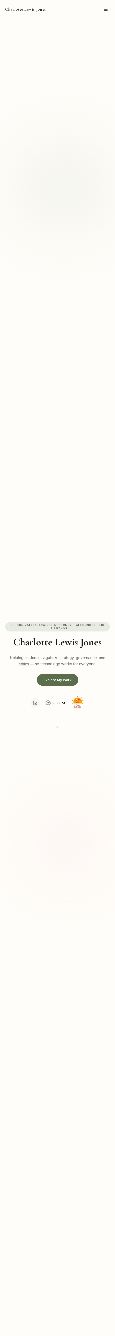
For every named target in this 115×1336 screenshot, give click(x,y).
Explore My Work (58, 680)
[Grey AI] (55, 703)
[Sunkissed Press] (78, 703)
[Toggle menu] (105, 9)
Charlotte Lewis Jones (25, 9)
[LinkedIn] (35, 702)
